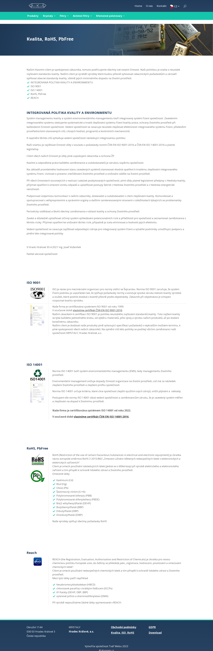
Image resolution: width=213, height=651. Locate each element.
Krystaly (48, 15)
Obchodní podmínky (123, 623)
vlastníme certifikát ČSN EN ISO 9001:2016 (97, 306)
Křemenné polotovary (109, 15)
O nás (149, 6)
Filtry (63, 15)
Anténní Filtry (81, 15)
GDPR (152, 623)
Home (138, 6)
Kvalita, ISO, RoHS (122, 628)
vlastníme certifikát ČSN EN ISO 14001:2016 (101, 412)
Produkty (32, 15)
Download (155, 628)
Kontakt (162, 6)
